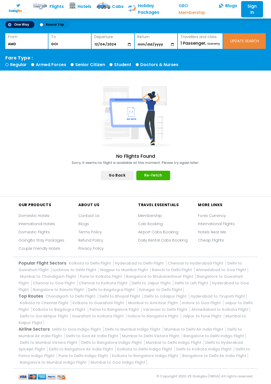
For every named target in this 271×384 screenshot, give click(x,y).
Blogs (83, 223)
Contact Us (89, 215)
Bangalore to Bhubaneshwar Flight (160, 276)
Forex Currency (212, 215)
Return (143, 36)
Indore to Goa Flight (202, 303)
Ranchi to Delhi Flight (172, 269)
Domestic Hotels (34, 215)
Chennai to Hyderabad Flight (196, 263)
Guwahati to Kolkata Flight (98, 316)
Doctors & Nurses (159, 65)
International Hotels (37, 223)
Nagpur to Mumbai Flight (124, 269)
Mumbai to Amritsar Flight (153, 303)
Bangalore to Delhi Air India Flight (214, 355)
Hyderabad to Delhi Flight (140, 263)
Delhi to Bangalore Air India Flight (81, 349)
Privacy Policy (91, 248)
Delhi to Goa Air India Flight (92, 336)
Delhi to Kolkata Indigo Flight (204, 349)
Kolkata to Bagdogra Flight (60, 309)
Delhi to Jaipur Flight (152, 283)
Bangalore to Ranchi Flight (59, 289)
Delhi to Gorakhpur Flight (44, 316)
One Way (18, 24)
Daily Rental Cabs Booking (163, 240)
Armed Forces (51, 65)
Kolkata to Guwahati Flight (99, 303)
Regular (18, 65)
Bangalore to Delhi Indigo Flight (213, 336)
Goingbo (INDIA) (206, 376)
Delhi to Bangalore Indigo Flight (112, 342)
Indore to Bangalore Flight (153, 316)
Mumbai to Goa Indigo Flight (118, 362)
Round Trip (52, 24)
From (12, 36)
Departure (103, 36)
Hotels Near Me (212, 232)
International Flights (216, 223)
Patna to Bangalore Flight (114, 309)
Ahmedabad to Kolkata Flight (220, 309)
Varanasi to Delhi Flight (165, 309)
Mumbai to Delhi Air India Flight (194, 329)
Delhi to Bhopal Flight (120, 296)
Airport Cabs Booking (158, 232)
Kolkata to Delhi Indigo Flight (145, 349)
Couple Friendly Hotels (39, 248)
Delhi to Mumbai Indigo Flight (133, 329)
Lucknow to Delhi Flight (75, 269)
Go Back (117, 175)
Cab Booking (150, 223)
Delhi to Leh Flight (192, 283)
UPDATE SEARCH (244, 41)
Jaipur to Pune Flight (202, 316)
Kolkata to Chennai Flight (45, 303)
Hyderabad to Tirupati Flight (218, 296)
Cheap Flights (211, 240)
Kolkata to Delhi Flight (90, 263)
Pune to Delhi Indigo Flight (83, 355)
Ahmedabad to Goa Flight (221, 269)
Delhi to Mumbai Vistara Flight (49, 342)
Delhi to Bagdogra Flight (112, 289)
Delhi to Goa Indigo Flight (77, 329)
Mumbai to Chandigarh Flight (48, 276)
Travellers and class (198, 36)
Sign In (252, 9)
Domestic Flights (34, 232)
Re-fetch (153, 175)
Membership (150, 215)
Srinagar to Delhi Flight (160, 289)
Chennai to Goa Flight (54, 283)
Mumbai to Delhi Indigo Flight (174, 342)
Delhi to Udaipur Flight (166, 296)
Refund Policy (90, 240)
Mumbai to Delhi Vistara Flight (151, 336)
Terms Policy (90, 232)
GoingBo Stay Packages (41, 240)
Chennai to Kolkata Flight (104, 283)
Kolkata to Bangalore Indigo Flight (145, 355)
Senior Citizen (90, 65)
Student (122, 65)
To (53, 36)
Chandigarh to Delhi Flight (71, 296)
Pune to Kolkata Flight (101, 276)
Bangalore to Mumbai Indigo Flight (54, 362)
